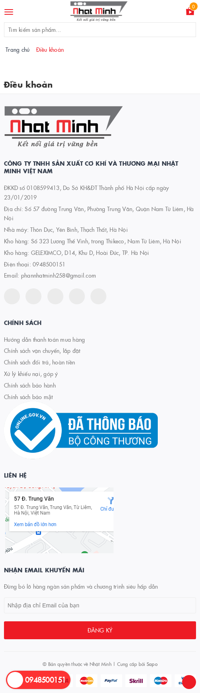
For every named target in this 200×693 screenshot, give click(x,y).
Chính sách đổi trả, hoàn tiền (39, 362)
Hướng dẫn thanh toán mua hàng (44, 339)
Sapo (152, 663)
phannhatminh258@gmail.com (58, 275)
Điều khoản (28, 84)
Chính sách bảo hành (30, 385)
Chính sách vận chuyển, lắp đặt (42, 350)
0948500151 (49, 264)
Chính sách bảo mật (28, 397)
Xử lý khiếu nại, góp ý (31, 374)
